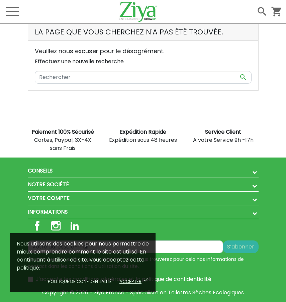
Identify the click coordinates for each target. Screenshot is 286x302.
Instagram (56, 225)
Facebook (37, 225)
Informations (48, 212)
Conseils (40, 171)
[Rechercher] (143, 77)
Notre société (48, 184)
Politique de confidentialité (79, 281)
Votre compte (49, 198)
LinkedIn (74, 225)
